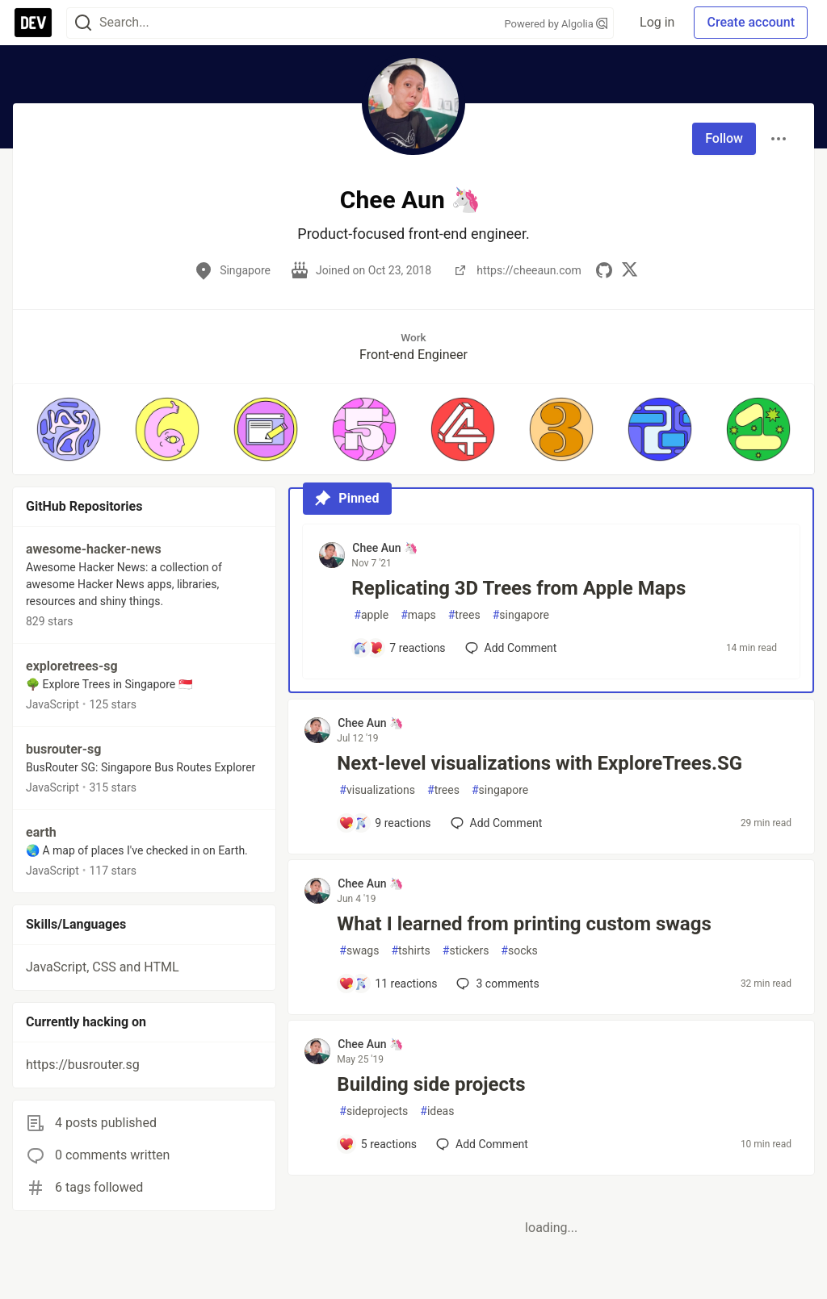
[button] (68, 429)
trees (464, 615)
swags (359, 950)
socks (519, 950)
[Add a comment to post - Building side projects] (377, 1144)
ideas (437, 1111)
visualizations (377, 790)
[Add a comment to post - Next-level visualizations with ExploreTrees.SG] (384, 822)
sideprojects (373, 1111)
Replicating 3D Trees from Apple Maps (518, 588)
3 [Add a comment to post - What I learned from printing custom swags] (496, 983)
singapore (521, 615)
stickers (466, 950)
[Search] (83, 23)
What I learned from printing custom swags (524, 924)
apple (371, 615)
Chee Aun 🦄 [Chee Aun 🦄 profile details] (385, 547)
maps (418, 615)
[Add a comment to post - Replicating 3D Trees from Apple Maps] (399, 647)
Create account (751, 22)
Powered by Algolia (556, 24)
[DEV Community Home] (33, 22)
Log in (657, 22)
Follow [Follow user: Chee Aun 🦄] (724, 138)
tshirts (410, 950)
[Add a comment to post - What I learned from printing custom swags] (388, 983)
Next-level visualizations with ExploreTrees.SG (539, 763)
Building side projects (431, 1084)
